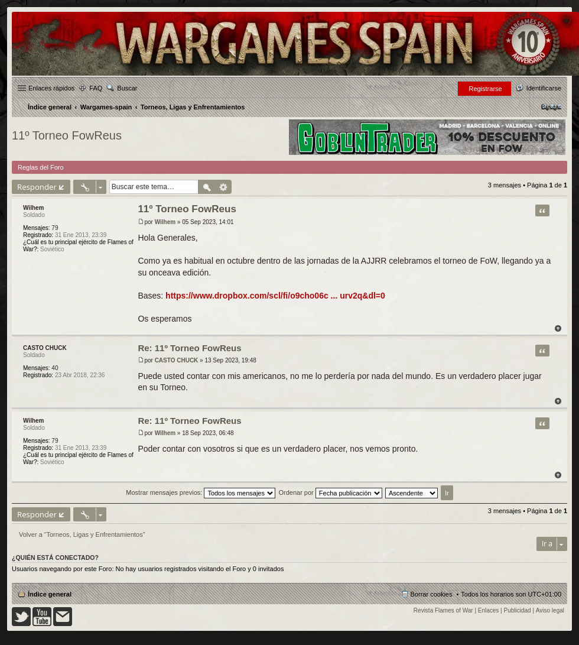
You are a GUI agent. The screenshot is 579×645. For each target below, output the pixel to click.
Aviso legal (550, 610)
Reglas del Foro (41, 167)
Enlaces (488, 610)
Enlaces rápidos (51, 88)
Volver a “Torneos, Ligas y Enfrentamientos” (82, 534)
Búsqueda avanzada (224, 187)
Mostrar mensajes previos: (200, 492)
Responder (37, 186)
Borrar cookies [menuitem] (432, 594)
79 (54, 228)
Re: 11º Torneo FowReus (189, 348)
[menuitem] (551, 107)
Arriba (558, 328)
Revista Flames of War (443, 610)
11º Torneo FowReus (67, 135)
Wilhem (33, 208)
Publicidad (517, 610)
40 (54, 368)
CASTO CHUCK (45, 348)
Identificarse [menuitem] (543, 88)
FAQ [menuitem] (95, 88)
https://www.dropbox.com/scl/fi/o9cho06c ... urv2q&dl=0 (275, 295)
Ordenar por (330, 492)
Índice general (49, 594)
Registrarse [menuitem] (485, 88)
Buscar (127, 88)
